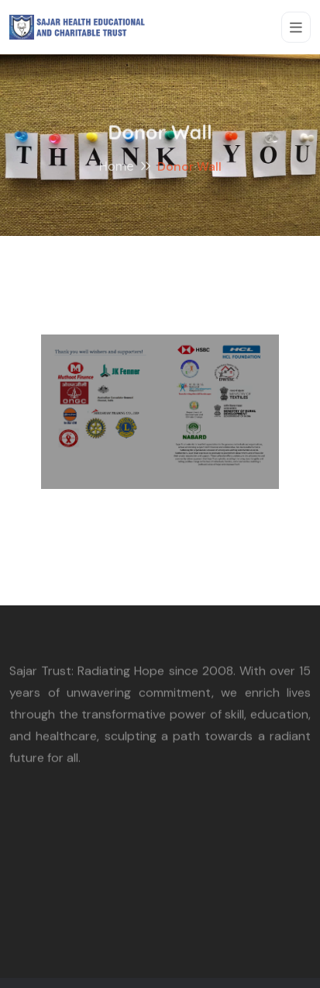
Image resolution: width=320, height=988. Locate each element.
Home (115, 167)
